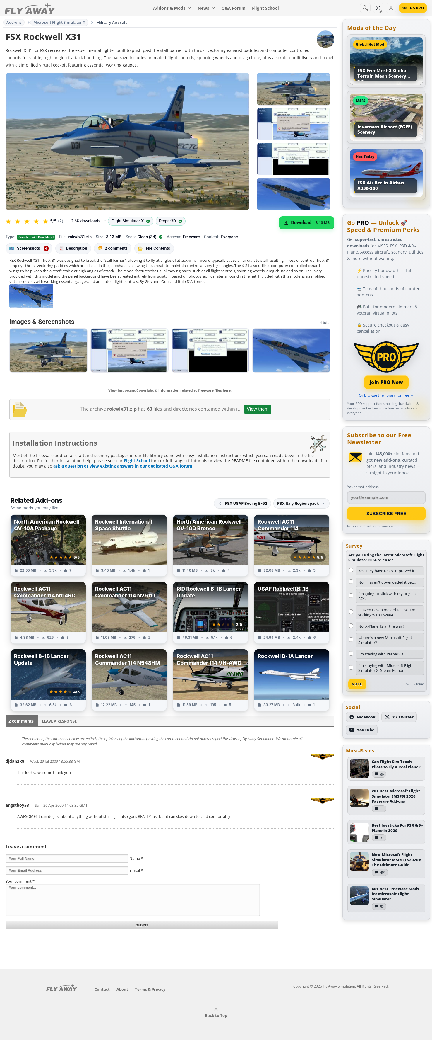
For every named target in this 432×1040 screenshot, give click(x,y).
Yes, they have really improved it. (386, 570)
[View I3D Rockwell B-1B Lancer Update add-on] (210, 613)
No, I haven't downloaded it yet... (387, 582)
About (122, 989)
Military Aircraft (111, 22)
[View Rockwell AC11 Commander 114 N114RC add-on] (48, 613)
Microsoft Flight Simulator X (59, 22)
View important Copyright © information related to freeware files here (169, 390)
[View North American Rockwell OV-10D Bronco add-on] (210, 545)
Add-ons (14, 22)
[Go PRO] (413, 8)
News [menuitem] (206, 8)
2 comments (113, 248)
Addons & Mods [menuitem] (172, 8)
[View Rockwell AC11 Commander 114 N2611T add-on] (129, 613)
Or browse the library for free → (386, 395)
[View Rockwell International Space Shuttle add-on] (129, 545)
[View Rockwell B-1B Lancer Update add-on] (48, 680)
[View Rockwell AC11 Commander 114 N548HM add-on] (129, 680)
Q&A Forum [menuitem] (234, 8)
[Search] (365, 8)
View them (257, 409)
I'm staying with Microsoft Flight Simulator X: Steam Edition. (386, 668)
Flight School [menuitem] (265, 8)
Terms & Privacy (150, 989)
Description (73, 248)
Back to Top (216, 1012)
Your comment (20, 881)
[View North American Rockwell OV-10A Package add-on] (48, 545)
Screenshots (29, 248)
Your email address (363, 486)
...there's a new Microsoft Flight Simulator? (385, 640)
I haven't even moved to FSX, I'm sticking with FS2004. (386, 612)
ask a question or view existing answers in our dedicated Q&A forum (122, 466)
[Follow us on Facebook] (362, 717)
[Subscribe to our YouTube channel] (362, 730)
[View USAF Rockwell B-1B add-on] (292, 613)
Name (136, 858)
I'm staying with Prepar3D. (381, 654)
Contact (102, 989)
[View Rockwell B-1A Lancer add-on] (292, 680)
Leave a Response (59, 721)
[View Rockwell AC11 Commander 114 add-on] (292, 545)
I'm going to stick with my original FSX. (387, 596)
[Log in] (391, 8)
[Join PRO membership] (386, 364)
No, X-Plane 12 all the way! (381, 626)
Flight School (137, 460)
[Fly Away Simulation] (30, 8)
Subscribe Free (386, 513)
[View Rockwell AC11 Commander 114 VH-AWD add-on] (210, 680)
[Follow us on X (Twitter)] (399, 717)
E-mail (136, 870)
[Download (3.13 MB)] (306, 222)
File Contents (154, 248)
